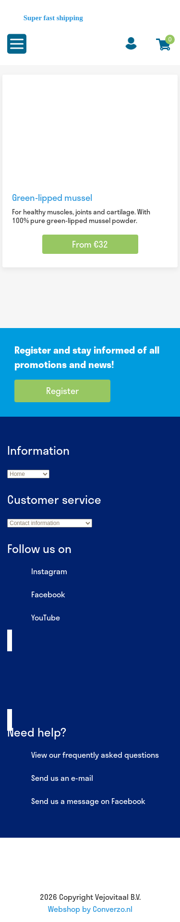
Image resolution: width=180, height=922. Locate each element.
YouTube (33, 618)
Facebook (36, 595)
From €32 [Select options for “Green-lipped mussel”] (90, 244)
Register (62, 390)
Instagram (37, 572)
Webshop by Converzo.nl (90, 909)
